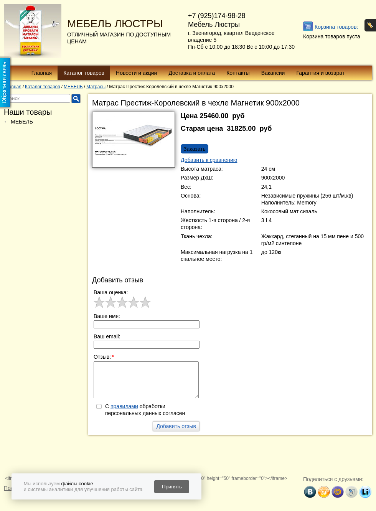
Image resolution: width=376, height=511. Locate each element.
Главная (41, 73)
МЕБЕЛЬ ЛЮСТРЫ (115, 24)
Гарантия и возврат (320, 73)
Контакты (237, 73)
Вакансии (273, 73)
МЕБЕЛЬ (22, 122)
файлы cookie (77, 483)
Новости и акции (136, 73)
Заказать (194, 149)
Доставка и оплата (191, 73)
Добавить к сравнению (209, 160)
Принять (172, 487)
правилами (124, 406)
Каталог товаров (83, 73)
